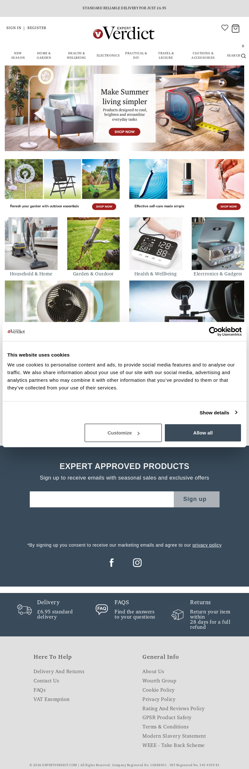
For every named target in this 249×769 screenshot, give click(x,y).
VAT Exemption (52, 699)
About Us (153, 671)
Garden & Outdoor (93, 274)
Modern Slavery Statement (174, 736)
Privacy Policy (158, 699)
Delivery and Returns (59, 671)
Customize (124, 432)
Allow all (203, 432)
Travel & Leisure (166, 56)
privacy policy (206, 545)
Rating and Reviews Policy (173, 708)
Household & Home (31, 274)
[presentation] (124, 523)
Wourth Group (159, 681)
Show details (214, 412)
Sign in (13, 28)
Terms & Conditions (165, 727)
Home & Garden (44, 56)
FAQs (39, 690)
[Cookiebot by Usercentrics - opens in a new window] (214, 331)
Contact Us (46, 681)
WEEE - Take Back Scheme (173, 745)
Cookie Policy (158, 690)
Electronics (108, 56)
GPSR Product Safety (167, 717)
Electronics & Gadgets (218, 274)
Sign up (195, 499)
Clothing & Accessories (203, 56)
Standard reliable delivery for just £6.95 (124, 8)
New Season (18, 56)
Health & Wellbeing (76, 56)
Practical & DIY (136, 56)
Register (37, 28)
